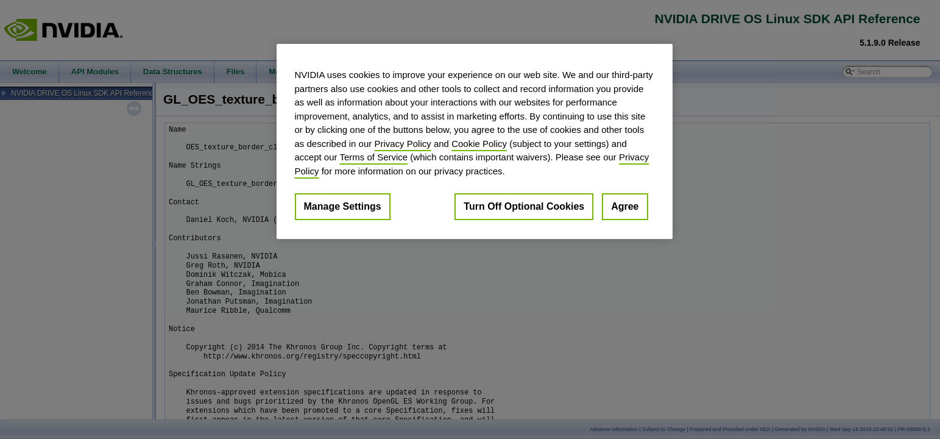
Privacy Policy (402, 143)
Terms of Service (373, 157)
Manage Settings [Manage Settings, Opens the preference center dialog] (342, 206)
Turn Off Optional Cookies (524, 206)
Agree (624, 206)
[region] (475, 141)
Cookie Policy (479, 143)
